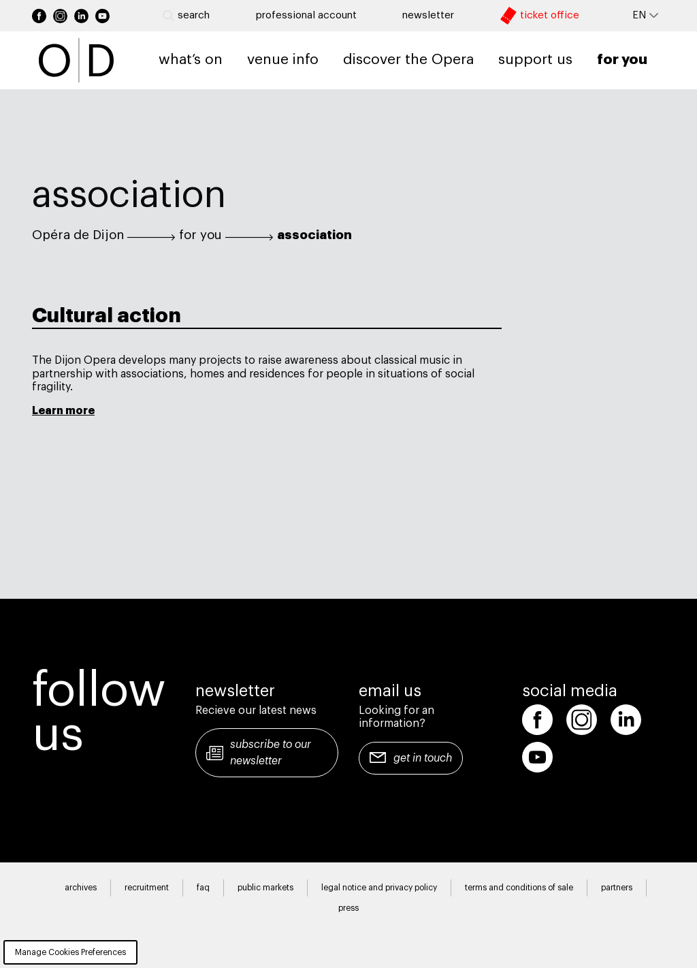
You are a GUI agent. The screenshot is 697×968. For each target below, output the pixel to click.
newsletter (428, 15)
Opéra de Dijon (78, 235)
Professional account (306, 15)
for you (200, 235)
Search (186, 15)
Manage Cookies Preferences (70, 952)
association (314, 235)
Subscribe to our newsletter (270, 752)
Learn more (63, 410)
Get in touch (422, 758)
